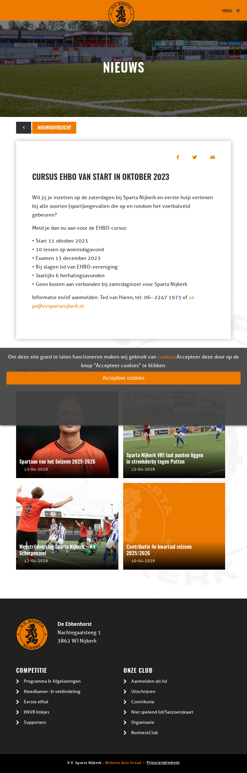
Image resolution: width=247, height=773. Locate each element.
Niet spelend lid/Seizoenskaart (162, 712)
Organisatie (142, 722)
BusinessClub (144, 732)
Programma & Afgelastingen (52, 681)
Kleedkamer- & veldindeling (52, 691)
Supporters (35, 722)
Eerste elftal (36, 702)
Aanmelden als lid (149, 681)
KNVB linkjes (36, 712)
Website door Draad (123, 762)
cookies (166, 357)
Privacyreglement (163, 762)
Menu (231, 10)
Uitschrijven (143, 691)
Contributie (142, 702)
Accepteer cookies (124, 378)
